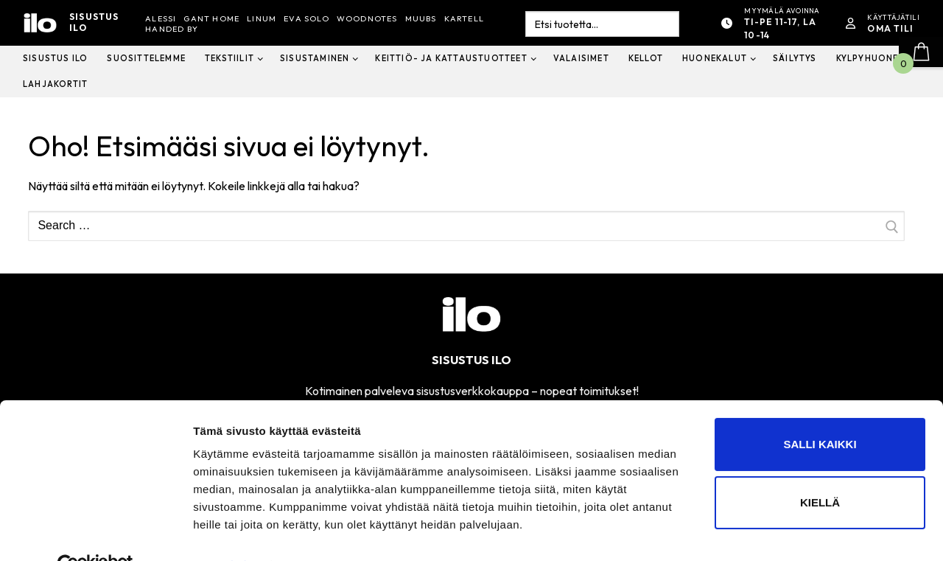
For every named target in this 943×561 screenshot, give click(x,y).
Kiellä (820, 469)
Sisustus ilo (94, 22)
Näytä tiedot (225, 532)
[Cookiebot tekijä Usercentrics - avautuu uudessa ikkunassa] (95, 532)
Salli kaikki (819, 411)
